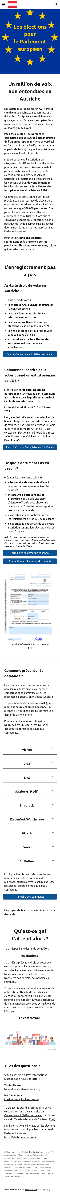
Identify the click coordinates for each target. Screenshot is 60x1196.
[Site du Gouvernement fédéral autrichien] (30, 354)
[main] (30, 41)
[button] (4, 4)
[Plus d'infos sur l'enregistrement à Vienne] (30, 447)
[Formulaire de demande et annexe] (30, 553)
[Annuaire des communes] (30, 897)
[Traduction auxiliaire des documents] (30, 561)
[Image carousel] (30, 610)
